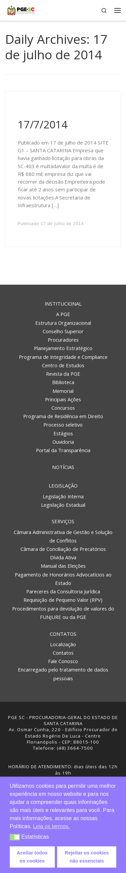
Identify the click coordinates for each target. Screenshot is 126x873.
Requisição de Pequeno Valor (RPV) (63, 599)
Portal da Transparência (63, 450)
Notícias (63, 467)
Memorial (63, 390)
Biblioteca (63, 382)
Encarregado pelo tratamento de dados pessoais (63, 673)
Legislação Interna (63, 496)
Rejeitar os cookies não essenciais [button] (87, 857)
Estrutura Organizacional (63, 322)
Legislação (63, 485)
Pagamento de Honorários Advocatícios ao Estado (63, 578)
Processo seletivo (63, 424)
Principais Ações (63, 399)
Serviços (63, 521)
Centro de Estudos (63, 365)
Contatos (63, 633)
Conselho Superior (63, 331)
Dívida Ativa (63, 557)
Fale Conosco (63, 661)
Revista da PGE (63, 373)
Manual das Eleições (63, 565)
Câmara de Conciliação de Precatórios (63, 548)
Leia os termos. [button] (51, 826)
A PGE (63, 314)
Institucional (63, 303)
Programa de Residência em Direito (63, 416)
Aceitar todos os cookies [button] (32, 857)
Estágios (63, 433)
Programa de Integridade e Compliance (63, 356)
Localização (63, 644)
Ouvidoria (63, 441)
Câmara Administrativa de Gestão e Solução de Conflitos (63, 536)
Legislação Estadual (63, 504)
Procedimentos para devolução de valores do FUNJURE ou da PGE (63, 612)
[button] (15, 837)
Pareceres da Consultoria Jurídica (63, 591)
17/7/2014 (43, 124)
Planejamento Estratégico (63, 348)
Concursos (63, 407)
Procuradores (63, 339)
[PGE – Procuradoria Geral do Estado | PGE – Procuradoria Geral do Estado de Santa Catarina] (20, 9)
